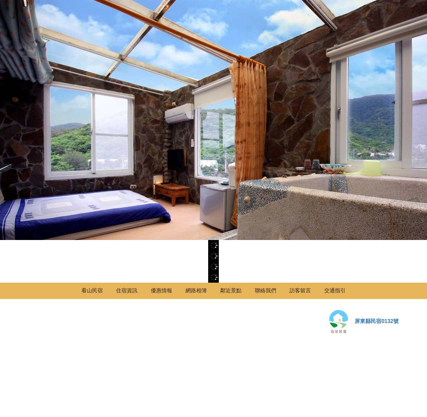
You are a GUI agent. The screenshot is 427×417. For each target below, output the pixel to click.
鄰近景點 (231, 290)
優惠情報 (161, 290)
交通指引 (335, 290)
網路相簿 (196, 290)
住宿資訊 (126, 290)
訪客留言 (300, 290)
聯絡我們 (265, 290)
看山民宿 (92, 290)
